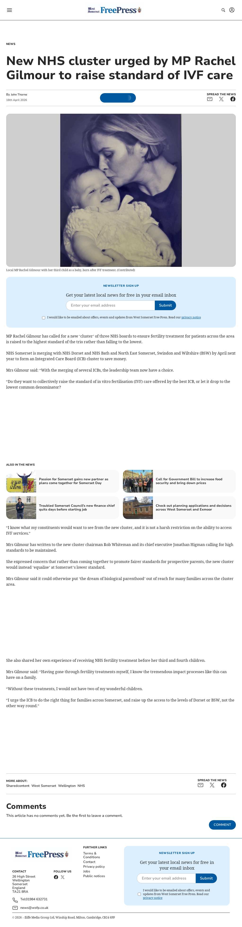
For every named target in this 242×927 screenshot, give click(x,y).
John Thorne (19, 94)
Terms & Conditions (91, 855)
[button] (9, 10)
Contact (89, 862)
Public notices (94, 876)
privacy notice (191, 317)
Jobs (86, 871)
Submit (165, 305)
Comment (222, 825)
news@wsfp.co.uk (34, 907)
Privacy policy (94, 866)
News (10, 44)
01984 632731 (37, 899)
